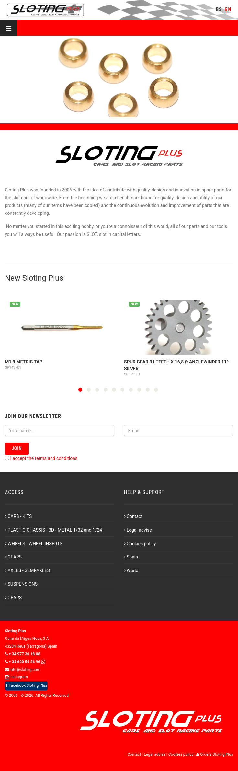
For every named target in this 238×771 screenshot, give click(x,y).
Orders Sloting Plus (214, 754)
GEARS (13, 556)
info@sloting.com (22, 669)
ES (219, 9)
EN (228, 9)
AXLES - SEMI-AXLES (27, 570)
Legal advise (138, 530)
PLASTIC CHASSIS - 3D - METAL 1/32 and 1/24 (53, 530)
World (131, 570)
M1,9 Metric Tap (23, 361)
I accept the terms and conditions (43, 458)
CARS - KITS (18, 516)
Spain (131, 556)
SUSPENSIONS (21, 584)
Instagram (16, 677)
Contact (133, 516)
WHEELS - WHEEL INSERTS (33, 543)
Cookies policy (140, 543)
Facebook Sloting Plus (26, 685)
